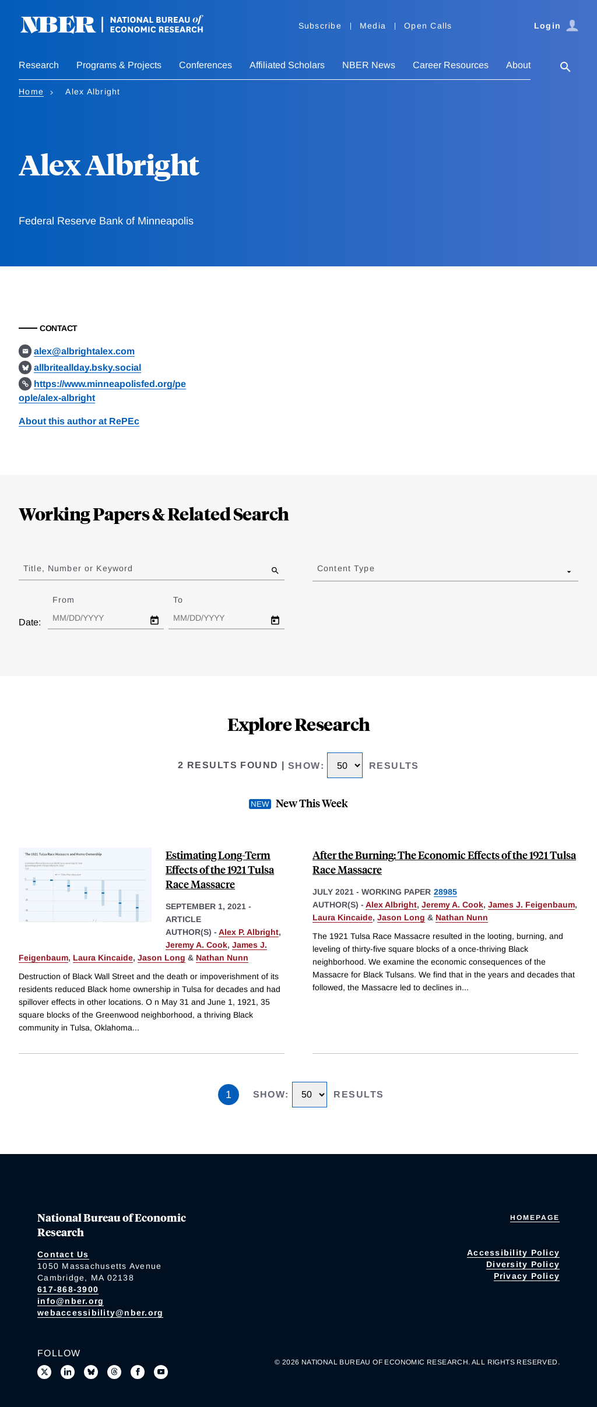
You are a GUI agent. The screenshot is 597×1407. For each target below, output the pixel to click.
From (73, 599)
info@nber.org (70, 1301)
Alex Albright (391, 904)
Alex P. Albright (249, 932)
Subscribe (320, 25)
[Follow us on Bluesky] (91, 1372)
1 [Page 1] (228, 1094)
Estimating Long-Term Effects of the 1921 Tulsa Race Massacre (220, 869)
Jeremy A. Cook (196, 944)
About (518, 65)
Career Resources (451, 65)
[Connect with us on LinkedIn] (68, 1372)
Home (31, 91)
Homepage (535, 1217)
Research (39, 65)
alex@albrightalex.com (84, 351)
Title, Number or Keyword (78, 568)
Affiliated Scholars (287, 65)
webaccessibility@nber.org (100, 1312)
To (188, 599)
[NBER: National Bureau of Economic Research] (121, 31)
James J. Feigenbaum (531, 904)
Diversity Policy (523, 1264)
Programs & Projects (118, 65)
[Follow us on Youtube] (161, 1372)
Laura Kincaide (103, 957)
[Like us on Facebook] (138, 1372)
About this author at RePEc (79, 421)
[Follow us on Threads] (114, 1372)
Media (373, 25)
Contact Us (63, 1254)
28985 (445, 891)
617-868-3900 (68, 1289)
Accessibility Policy (513, 1252)
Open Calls (428, 25)
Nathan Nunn (222, 957)
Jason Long (161, 957)
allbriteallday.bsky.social (87, 367)
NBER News (368, 65)
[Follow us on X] (44, 1372)
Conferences (205, 65)
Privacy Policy (527, 1276)
